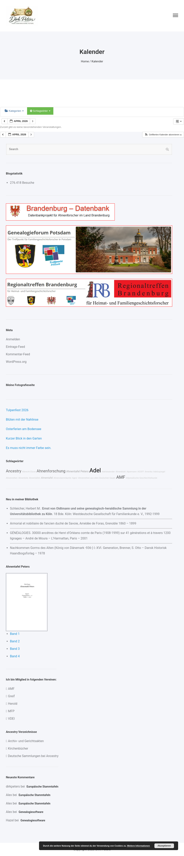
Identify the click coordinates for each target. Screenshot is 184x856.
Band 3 (15, 649)
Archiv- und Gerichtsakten (26, 741)
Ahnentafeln (34, 478)
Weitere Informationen (138, 846)
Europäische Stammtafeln (42, 786)
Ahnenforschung (51, 471)
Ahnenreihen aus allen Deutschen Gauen (97, 478)
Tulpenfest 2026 (17, 410)
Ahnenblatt (121, 471)
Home (85, 61)
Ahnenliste (23, 478)
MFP (11, 711)
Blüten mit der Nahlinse (22, 419)
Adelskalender (108, 471)
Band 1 (15, 634)
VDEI (11, 718)
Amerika (148, 471)
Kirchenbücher (18, 748)
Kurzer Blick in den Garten (24, 438)
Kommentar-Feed (18, 354)
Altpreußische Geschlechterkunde (141, 478)
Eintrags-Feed (15, 347)
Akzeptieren (164, 845)
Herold (12, 703)
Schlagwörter (40, 110)
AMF (120, 477)
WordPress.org (16, 362)
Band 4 (15, 656)
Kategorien (14, 110)
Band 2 (15, 641)
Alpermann (132, 471)
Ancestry (13, 471)
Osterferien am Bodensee (23, 429)
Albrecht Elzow (29, 471)
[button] (163, 134)
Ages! (74, 478)
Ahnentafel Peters (77, 471)
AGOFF (141, 471)
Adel (95, 470)
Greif (11, 696)
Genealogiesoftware (31, 812)
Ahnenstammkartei (62, 478)
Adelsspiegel (159, 471)
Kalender (97, 61)
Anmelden (13, 339)
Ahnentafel (47, 477)
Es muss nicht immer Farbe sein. (28, 448)
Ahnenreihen (11, 478)
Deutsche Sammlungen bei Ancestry (33, 756)
